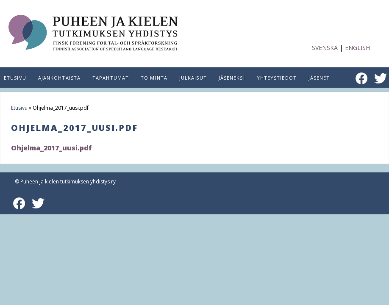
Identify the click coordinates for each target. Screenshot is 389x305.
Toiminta (154, 78)
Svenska (325, 48)
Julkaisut (193, 78)
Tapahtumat (110, 78)
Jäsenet (319, 78)
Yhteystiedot (277, 78)
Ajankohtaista (59, 78)
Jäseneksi (232, 78)
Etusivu (19, 107)
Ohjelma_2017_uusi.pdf (51, 147)
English (357, 48)
